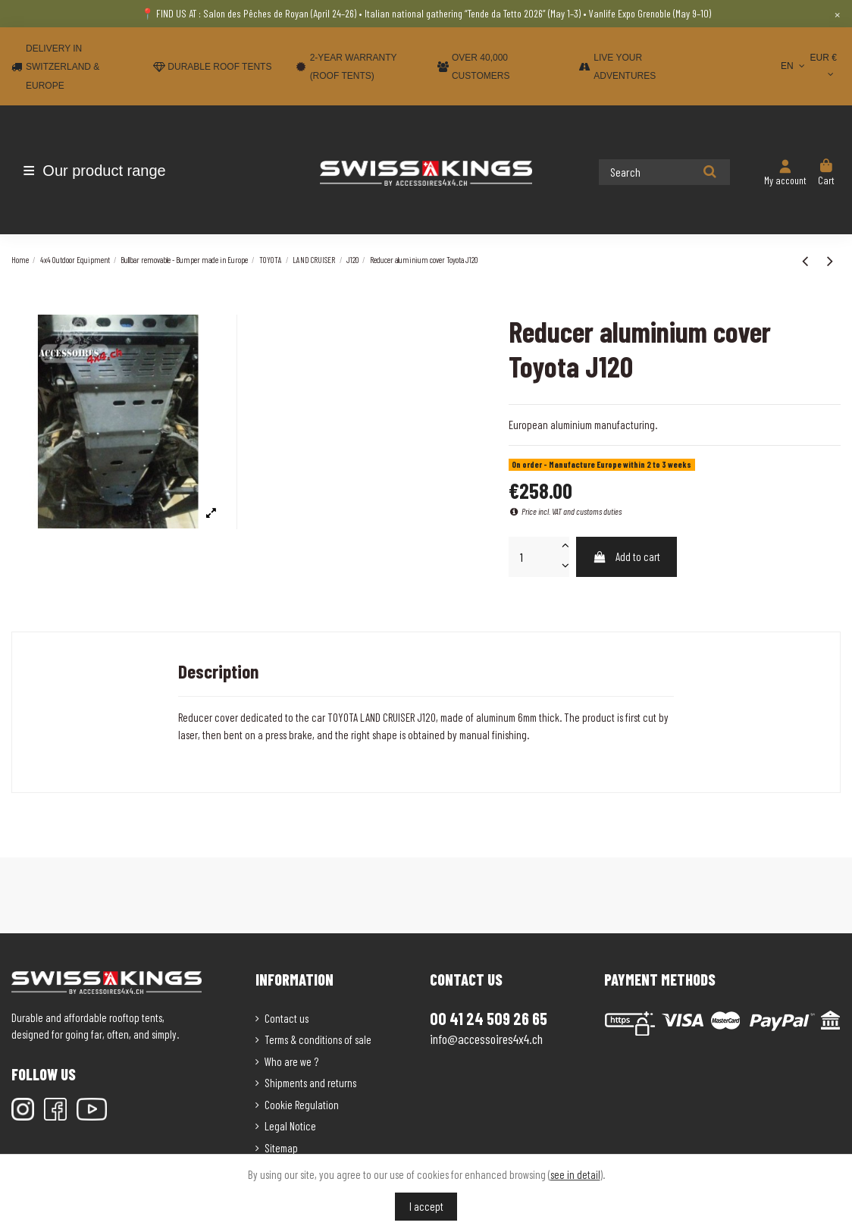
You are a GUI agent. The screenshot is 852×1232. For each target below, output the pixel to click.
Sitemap (281, 1148)
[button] (100, 170)
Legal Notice (290, 1126)
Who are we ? (291, 1061)
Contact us (287, 1018)
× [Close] (837, 13)
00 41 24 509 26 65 (488, 1018)
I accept (426, 1206)
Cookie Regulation (302, 1104)
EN (794, 66)
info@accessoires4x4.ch (486, 1038)
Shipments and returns (310, 1082)
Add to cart (626, 556)
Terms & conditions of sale (318, 1039)
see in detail (575, 1174)
